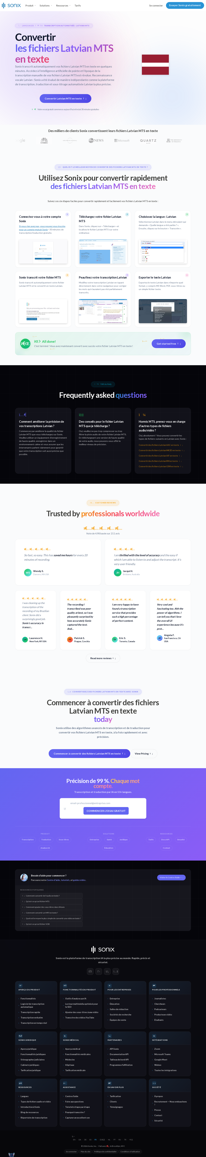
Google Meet (160, 1059)
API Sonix (114, 1049)
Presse (157, 1110)
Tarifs (77, 5)
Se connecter (156, 5)
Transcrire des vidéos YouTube (79, 1017)
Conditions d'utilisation (130, 1152)
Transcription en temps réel (34, 1023)
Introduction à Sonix (30, 1107)
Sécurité (158, 1120)
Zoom (157, 1049)
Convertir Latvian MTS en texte (65, 98)
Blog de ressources (30, 1112)
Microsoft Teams (162, 1054)
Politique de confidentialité (105, 1152)
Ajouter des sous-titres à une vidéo (81, 1012)
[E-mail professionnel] (106, 803)
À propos (158, 1096)
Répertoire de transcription (34, 1117)
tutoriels (65, 880)
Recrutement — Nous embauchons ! (170, 1103)
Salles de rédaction (119, 1009)
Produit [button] (29, 5)
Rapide (136, 958)
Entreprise (115, 998)
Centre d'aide (53, 880)
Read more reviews (103, 658)
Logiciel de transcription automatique (32, 1005)
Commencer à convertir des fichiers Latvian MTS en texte (89, 753)
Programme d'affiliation (121, 1065)
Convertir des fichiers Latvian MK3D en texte (161, 450)
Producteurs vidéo (163, 1014)
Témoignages (116, 1107)
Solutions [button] (45, 5)
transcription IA (94, 958)
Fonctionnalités (28, 998)
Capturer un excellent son (77, 1117)
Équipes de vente (118, 1020)
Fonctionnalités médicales (78, 1054)
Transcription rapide (30, 1012)
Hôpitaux (69, 1065)
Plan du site (85, 1152)
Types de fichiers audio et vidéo (36, 1101)
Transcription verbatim (32, 1017)
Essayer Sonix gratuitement (185, 5)
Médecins (70, 1059)
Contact (158, 1115)
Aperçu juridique (29, 1049)
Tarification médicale (75, 1070)
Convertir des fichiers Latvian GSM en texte (161, 466)
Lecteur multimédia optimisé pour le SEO (81, 1005)
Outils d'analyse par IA (75, 998)
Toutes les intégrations (165, 1070)
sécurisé (102, 962)
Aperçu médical (72, 1049)
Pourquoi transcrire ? (75, 1112)
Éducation (114, 1004)
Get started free (169, 343)
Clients (113, 1101)
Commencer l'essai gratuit (106, 810)
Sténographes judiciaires (33, 1059)
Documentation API (119, 1054)
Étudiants (158, 1020)
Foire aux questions (74, 1101)
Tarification (115, 1096)
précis (143, 958)
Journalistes (160, 998)
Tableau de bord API (119, 1059)
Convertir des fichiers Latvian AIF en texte (160, 456)
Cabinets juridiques (30, 1065)
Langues (25, 1096)
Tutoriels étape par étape (77, 1107)
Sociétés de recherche (120, 1014)
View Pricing (144, 753)
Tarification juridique (31, 1070)
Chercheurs (159, 1004)
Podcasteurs (160, 1009)
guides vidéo (79, 880)
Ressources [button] (62, 5)
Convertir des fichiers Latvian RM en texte (160, 461)
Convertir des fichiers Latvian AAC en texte (161, 445)
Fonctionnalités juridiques (33, 1054)
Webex (157, 1065)
